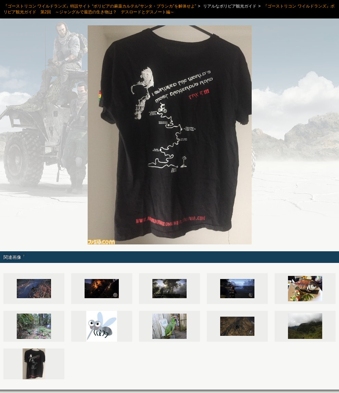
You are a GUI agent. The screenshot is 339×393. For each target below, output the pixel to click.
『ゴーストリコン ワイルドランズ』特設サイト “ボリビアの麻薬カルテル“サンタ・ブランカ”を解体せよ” (99, 6)
